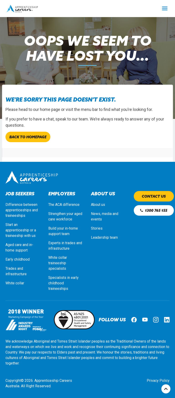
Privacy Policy (158, 380)
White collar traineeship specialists (57, 263)
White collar (14, 283)
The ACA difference (64, 204)
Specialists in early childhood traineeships (63, 283)
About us (98, 204)
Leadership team (104, 237)
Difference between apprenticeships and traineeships (21, 210)
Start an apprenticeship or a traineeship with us (20, 230)
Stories (97, 228)
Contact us (154, 196)
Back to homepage (27, 137)
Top (165, 388)
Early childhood (17, 259)
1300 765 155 (153, 210)
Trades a (12, 268)
